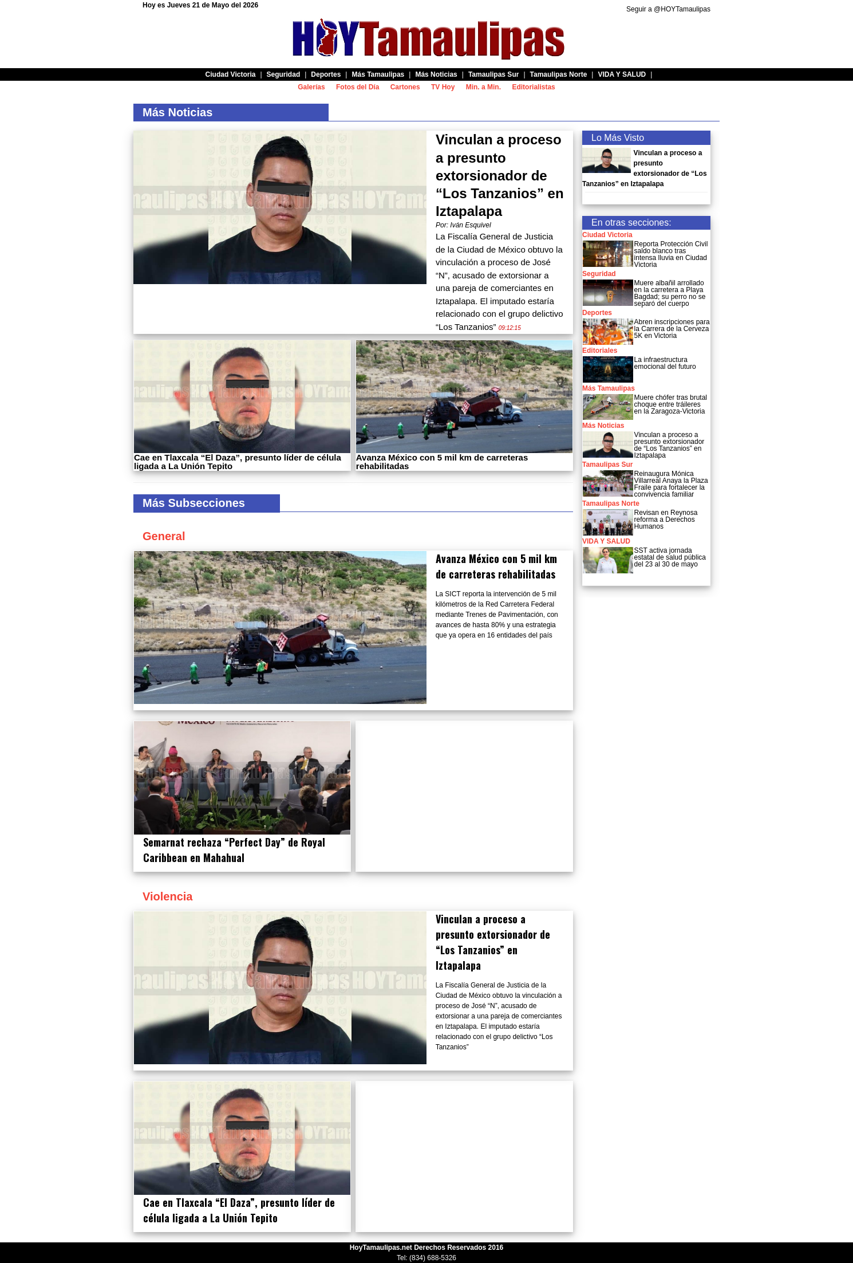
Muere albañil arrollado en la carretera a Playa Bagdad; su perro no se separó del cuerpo (670, 293)
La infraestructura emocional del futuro (665, 363)
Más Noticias (603, 426)
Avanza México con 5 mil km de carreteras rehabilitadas (442, 462)
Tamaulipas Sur (607, 465)
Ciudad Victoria (607, 235)
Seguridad (599, 274)
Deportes (597, 313)
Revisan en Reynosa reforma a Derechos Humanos (666, 519)
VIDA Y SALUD (606, 541)
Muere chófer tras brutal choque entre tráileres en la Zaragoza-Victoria (670, 404)
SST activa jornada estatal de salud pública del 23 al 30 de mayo (670, 557)
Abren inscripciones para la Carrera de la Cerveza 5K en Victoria (672, 329)
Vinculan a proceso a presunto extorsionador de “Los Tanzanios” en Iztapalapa (500, 175)
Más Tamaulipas (608, 388)
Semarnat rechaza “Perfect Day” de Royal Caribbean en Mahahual (234, 850)
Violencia (167, 896)
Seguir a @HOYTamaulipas (668, 9)
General (164, 536)
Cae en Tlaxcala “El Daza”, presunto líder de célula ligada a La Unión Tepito (237, 462)
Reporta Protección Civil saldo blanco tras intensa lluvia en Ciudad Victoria (671, 254)
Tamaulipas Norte (610, 503)
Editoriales (599, 351)
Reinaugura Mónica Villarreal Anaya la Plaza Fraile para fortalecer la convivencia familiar (671, 484)
